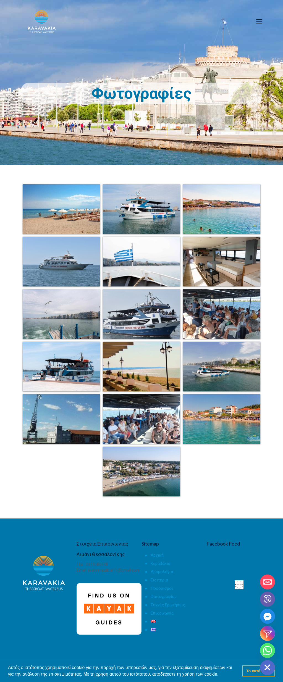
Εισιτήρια (159, 580)
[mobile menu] (259, 21)
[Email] (267, 582)
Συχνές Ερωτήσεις (168, 604)
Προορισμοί (162, 588)
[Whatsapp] (267, 650)
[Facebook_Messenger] (267, 616)
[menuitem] (177, 623)
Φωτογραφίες (164, 596)
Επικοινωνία (162, 613)
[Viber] (267, 599)
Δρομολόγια (162, 571)
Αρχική (157, 555)
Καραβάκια (160, 563)
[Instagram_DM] (267, 633)
